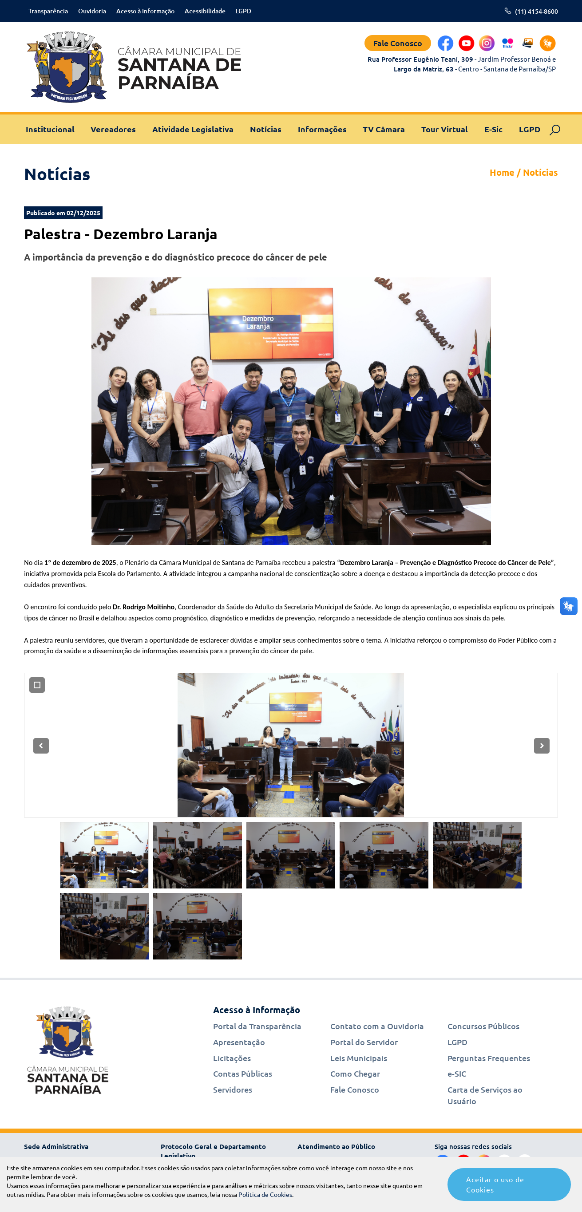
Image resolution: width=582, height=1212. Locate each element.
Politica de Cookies (265, 1194)
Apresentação (239, 1042)
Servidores (232, 1089)
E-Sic (493, 129)
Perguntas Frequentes (488, 1058)
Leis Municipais (358, 1058)
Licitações (232, 1058)
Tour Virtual (444, 129)
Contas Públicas (242, 1073)
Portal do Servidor (364, 1042)
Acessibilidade (205, 11)
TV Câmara (384, 129)
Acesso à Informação (145, 11)
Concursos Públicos (483, 1026)
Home (502, 172)
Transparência (48, 11)
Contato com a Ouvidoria (377, 1026)
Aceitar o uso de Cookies (495, 1184)
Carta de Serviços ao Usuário (485, 1095)
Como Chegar (355, 1073)
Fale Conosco (397, 43)
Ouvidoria (92, 11)
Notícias (265, 129)
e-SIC (456, 1073)
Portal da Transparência (257, 1026)
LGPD (243, 11)
